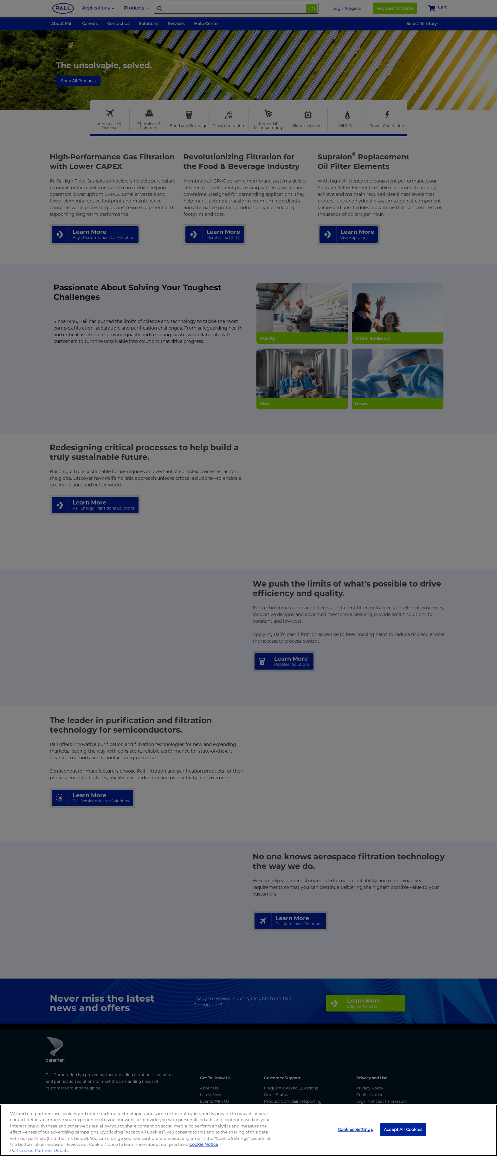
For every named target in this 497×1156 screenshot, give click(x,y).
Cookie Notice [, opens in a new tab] (203, 1144)
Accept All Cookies (403, 1129)
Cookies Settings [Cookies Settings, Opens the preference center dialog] (355, 1129)
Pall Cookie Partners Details (39, 1150)
